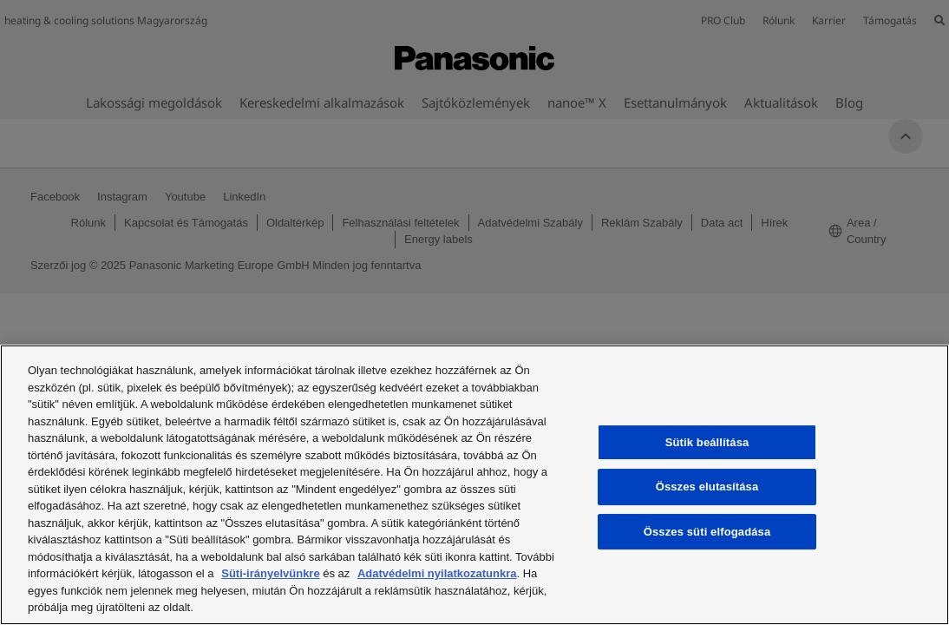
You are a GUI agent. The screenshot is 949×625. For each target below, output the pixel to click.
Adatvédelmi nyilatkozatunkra (437, 573)
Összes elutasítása (707, 486)
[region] (474, 485)
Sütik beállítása (707, 442)
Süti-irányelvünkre (270, 573)
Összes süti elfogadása (707, 531)
